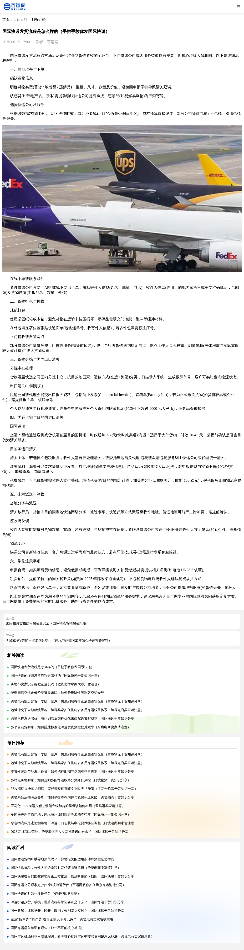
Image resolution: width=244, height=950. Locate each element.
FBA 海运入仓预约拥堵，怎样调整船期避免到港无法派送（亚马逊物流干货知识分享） (74, 789)
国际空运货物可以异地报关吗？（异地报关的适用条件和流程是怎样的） (64, 859)
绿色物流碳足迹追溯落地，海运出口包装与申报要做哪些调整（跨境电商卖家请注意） (74, 823)
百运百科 (20, 19)
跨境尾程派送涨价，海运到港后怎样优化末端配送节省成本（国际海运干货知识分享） (74, 718)
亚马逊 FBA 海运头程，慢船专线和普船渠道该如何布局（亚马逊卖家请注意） (68, 806)
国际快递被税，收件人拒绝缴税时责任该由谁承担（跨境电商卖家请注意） (66, 868)
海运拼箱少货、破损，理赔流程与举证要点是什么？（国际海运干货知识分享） (69, 902)
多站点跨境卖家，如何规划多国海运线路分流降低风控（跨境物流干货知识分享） (71, 780)
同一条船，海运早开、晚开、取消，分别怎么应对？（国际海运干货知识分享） (69, 911)
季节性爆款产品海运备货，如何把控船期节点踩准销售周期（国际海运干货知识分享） (74, 771)
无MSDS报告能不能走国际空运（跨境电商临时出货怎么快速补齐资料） (59, 640)
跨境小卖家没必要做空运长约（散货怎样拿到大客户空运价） (56, 684)
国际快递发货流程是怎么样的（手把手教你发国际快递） (52, 667)
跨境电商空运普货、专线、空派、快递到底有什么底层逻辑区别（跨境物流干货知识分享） (77, 701)
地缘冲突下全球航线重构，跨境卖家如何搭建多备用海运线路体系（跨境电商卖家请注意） (77, 710)
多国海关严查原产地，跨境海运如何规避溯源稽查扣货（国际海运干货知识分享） (71, 814)
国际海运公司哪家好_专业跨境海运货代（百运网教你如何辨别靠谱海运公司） (68, 885)
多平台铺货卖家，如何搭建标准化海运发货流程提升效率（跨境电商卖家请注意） (71, 727)
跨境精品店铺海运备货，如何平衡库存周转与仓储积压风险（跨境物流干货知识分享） (74, 797)
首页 (6, 19)
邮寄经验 (38, 19)
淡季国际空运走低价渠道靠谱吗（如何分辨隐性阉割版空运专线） (59, 693)
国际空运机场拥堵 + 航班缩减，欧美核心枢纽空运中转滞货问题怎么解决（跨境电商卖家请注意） (82, 936)
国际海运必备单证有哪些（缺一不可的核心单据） (47, 928)
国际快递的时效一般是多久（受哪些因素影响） (46, 893)
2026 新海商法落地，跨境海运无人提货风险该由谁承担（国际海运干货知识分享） (71, 832)
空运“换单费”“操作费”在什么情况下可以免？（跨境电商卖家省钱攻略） (64, 919)
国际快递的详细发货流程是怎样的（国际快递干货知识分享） (56, 675)
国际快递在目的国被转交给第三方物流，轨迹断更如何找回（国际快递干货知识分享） (74, 876)
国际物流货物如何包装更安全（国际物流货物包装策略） (47, 623)
